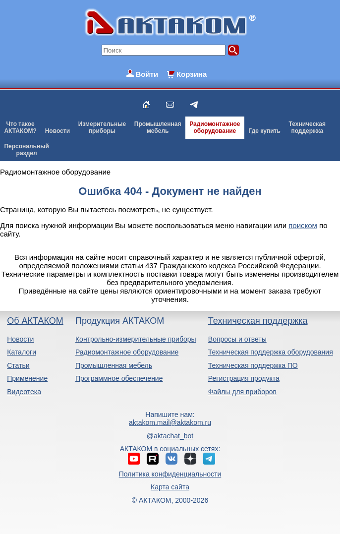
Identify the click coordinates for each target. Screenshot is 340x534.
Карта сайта (170, 487)
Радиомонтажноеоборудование (214, 127)
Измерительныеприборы (102, 127)
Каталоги (21, 352)
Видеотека (24, 392)
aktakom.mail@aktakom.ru (170, 422)
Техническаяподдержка (307, 127)
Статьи (18, 365)
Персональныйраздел (26, 150)
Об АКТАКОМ (35, 321)
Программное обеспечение (119, 378)
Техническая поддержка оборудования (270, 352)
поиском (302, 225)
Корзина (191, 74)
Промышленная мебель (113, 365)
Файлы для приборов (242, 392)
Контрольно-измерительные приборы (135, 339)
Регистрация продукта (244, 378)
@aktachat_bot (170, 436)
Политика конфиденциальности (170, 474)
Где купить (264, 130)
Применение (27, 378)
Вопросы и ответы (237, 339)
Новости (57, 130)
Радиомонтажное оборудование (126, 352)
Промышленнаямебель (157, 127)
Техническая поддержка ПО (253, 365)
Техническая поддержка (258, 321)
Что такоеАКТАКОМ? (20, 127)
